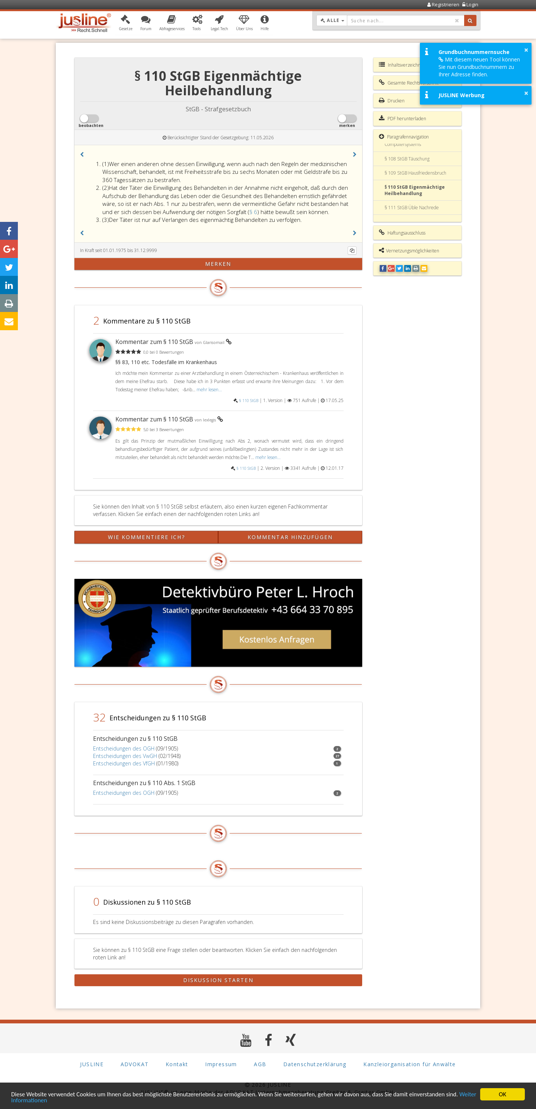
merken (218, 263)
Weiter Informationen (39, 1100)
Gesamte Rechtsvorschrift (408, 82)
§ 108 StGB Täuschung (407, 159)
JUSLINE (91, 1064)
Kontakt (177, 1064)
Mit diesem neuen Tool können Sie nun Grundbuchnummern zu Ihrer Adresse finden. (479, 67)
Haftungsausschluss (402, 232)
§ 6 (253, 212)
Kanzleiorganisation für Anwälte (409, 1064)
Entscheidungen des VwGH (125, 755)
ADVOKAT (135, 1064)
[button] (125, 23)
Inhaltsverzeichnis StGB (407, 64)
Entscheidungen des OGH (123, 748)
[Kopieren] (352, 250)
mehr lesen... (209, 389)
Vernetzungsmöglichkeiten (409, 250)
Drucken (392, 100)
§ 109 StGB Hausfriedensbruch (415, 173)
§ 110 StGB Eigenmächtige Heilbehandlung (415, 190)
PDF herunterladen (402, 118)
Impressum (221, 1064)
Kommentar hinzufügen (290, 537)
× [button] (526, 50)
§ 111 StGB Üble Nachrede (412, 207)
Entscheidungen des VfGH (124, 763)
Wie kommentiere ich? (146, 537)
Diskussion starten (218, 980)
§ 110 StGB (248, 400)
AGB (260, 1064)
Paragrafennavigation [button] (404, 136)
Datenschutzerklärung (315, 1064)
